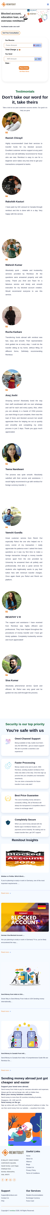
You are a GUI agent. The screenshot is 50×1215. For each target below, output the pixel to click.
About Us (29, 1159)
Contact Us (30, 1167)
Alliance (29, 1161)
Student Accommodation (34, 1195)
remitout (12, 1210)
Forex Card (30, 1201)
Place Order (24, 68)
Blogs (28, 1164)
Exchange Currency (33, 1198)
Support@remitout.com (9, 1195)
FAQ (2, 1201)
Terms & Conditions (33, 1173)
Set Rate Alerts (24, 71)
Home (28, 1156)
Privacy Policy (31, 1170)
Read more (6, 893)
